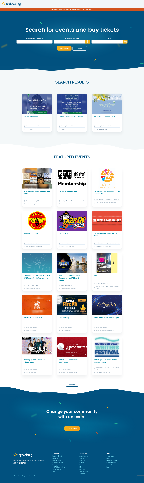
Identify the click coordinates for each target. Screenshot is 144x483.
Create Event (72, 428)
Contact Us (110, 456)
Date (109, 38)
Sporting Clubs (84, 471)
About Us (17, 476)
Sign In (54, 471)
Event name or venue (34, 38)
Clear (80, 48)
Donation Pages (57, 462)
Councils (82, 460)
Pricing (54, 465)
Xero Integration (111, 465)
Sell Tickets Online (58, 467)
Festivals (82, 465)
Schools (82, 469)
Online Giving (56, 460)
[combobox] (72, 42)
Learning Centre (111, 460)
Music (81, 467)
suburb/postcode (72, 38)
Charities (82, 458)
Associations (84, 456)
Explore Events (57, 456)
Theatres (83, 473)
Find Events (64, 48)
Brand (108, 467)
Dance (82, 462)
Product (55, 458)
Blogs (108, 458)
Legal (24, 476)
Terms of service (34, 476)
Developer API (111, 462)
